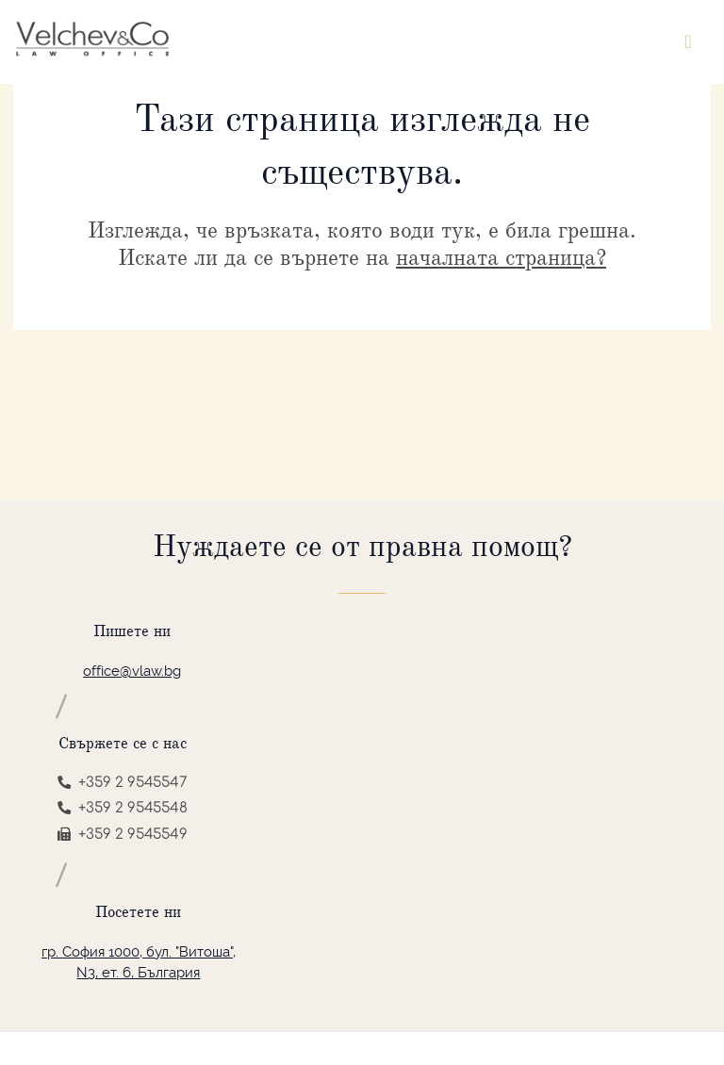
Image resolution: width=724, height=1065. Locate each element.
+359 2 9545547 (123, 783)
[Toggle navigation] (688, 42)
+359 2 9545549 (123, 835)
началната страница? (501, 257)
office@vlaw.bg (132, 671)
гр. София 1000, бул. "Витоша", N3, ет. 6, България (138, 962)
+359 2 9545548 (123, 808)
